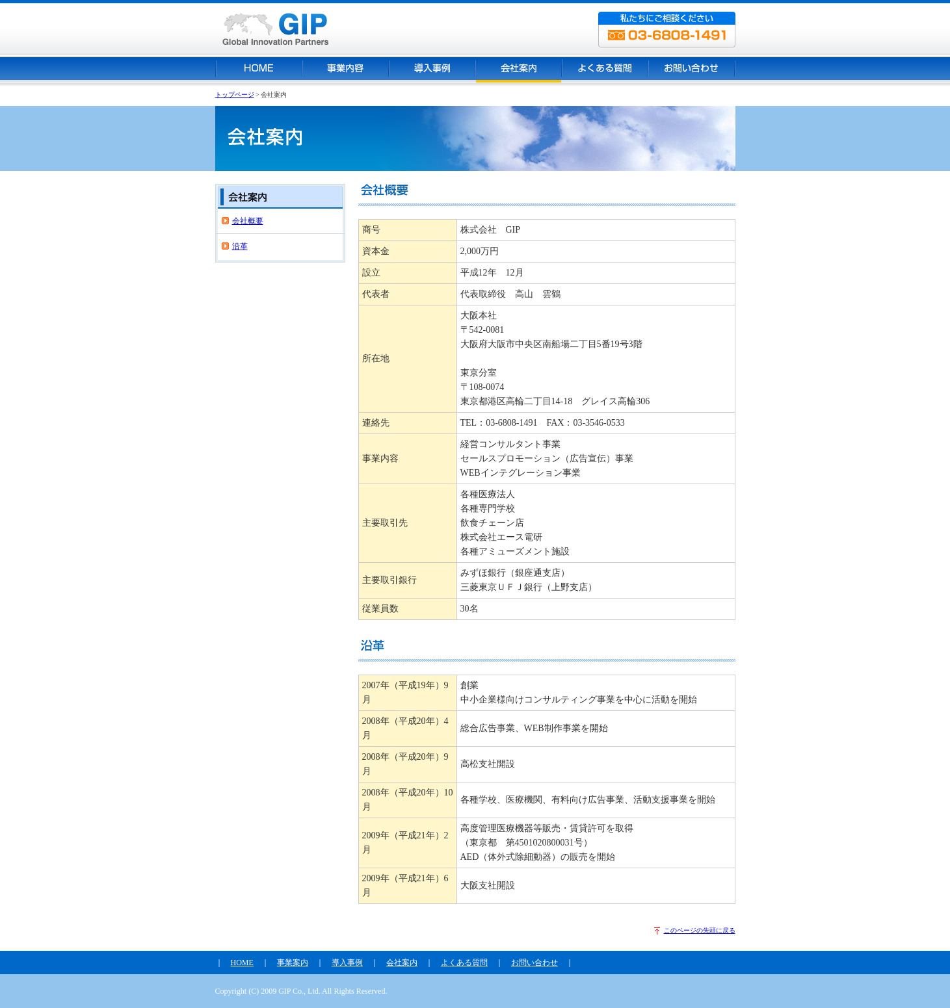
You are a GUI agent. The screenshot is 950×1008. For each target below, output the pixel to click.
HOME (242, 962)
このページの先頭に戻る (699, 930)
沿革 (240, 246)
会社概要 (247, 221)
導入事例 (347, 962)
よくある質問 (464, 962)
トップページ (234, 94)
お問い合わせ (534, 962)
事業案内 (292, 962)
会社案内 (401, 962)
